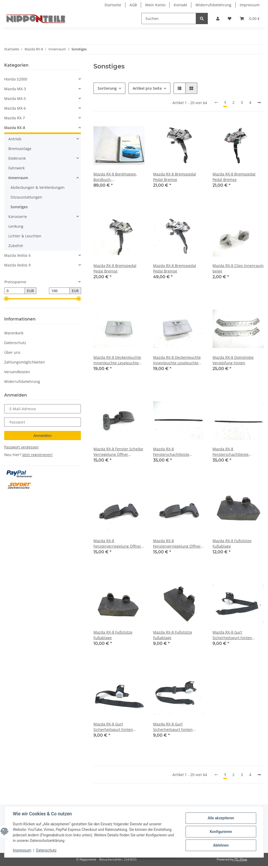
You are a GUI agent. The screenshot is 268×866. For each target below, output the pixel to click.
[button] (218, 18)
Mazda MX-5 (15, 98)
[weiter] (259, 102)
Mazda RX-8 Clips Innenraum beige (238, 268)
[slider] (6, 299)
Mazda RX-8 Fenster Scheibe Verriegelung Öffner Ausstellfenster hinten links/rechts (118, 451)
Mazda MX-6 (15, 108)
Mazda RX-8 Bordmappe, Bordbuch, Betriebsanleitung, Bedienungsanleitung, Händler (115, 177)
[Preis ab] (14, 290)
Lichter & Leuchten (24, 235)
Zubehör (15, 245)
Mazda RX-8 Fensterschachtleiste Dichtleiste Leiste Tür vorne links (177, 451)
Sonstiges (19, 206)
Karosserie (17, 216)
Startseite (112, 4)
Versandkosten (17, 371)
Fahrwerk (16, 167)
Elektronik (17, 158)
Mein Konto (155, 4)
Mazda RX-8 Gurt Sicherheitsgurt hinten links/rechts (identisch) (232, 635)
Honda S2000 (15, 79)
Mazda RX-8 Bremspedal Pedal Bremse (174, 177)
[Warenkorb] (250, 18)
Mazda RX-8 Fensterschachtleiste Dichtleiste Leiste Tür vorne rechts (236, 451)
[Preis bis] (59, 290)
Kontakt (180, 4)
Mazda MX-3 (15, 88)
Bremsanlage (19, 148)
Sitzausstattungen (26, 197)
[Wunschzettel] (230, 18)
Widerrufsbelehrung (213, 4)
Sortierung (107, 88)
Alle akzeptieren (221, 818)
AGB (133, 4)
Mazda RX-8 (14, 127)
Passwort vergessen (21, 447)
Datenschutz (15, 342)
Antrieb (14, 138)
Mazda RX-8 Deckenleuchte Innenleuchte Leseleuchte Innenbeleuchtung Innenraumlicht (117, 360)
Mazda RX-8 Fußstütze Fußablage (232, 543)
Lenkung (15, 226)
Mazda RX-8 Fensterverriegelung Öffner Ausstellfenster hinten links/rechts (117, 543)
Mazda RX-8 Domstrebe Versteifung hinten (233, 360)
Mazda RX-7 (14, 117)
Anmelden (43, 435)
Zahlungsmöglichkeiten (24, 362)
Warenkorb (14, 332)
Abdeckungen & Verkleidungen (37, 187)
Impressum (250, 4)
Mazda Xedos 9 (17, 265)
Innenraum (18, 177)
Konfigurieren (221, 832)
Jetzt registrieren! (37, 454)
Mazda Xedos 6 (17, 255)
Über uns (12, 352)
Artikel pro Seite (147, 88)
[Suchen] (168, 18)
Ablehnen (220, 845)
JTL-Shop (240, 859)
